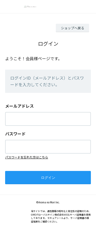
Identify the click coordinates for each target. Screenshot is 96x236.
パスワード (15, 134)
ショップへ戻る (72, 28)
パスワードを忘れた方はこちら (26, 157)
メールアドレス (19, 106)
